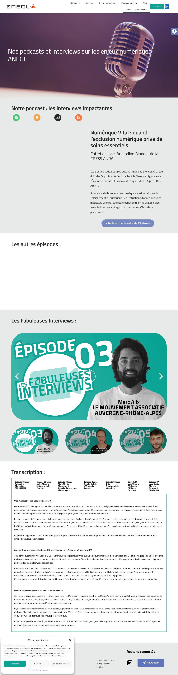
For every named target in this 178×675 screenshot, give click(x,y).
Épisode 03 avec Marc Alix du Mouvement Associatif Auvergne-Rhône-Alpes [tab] (67, 486)
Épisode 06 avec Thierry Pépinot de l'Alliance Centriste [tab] (133, 486)
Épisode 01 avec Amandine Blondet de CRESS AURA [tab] (22, 485)
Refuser (37, 663)
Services (89, 3)
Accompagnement (107, 3)
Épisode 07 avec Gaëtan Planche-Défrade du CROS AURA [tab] (154, 486)
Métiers (75, 3)
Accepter (15, 663)
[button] (174, 31)
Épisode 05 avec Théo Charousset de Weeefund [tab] (113, 485)
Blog (145, 3)
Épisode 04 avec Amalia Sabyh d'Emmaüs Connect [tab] (91, 485)
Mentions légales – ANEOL (38, 670)
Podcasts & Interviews (136, 9)
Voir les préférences (61, 663)
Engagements (129, 3)
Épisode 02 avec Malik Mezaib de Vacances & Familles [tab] (43, 485)
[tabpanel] (89, 563)
